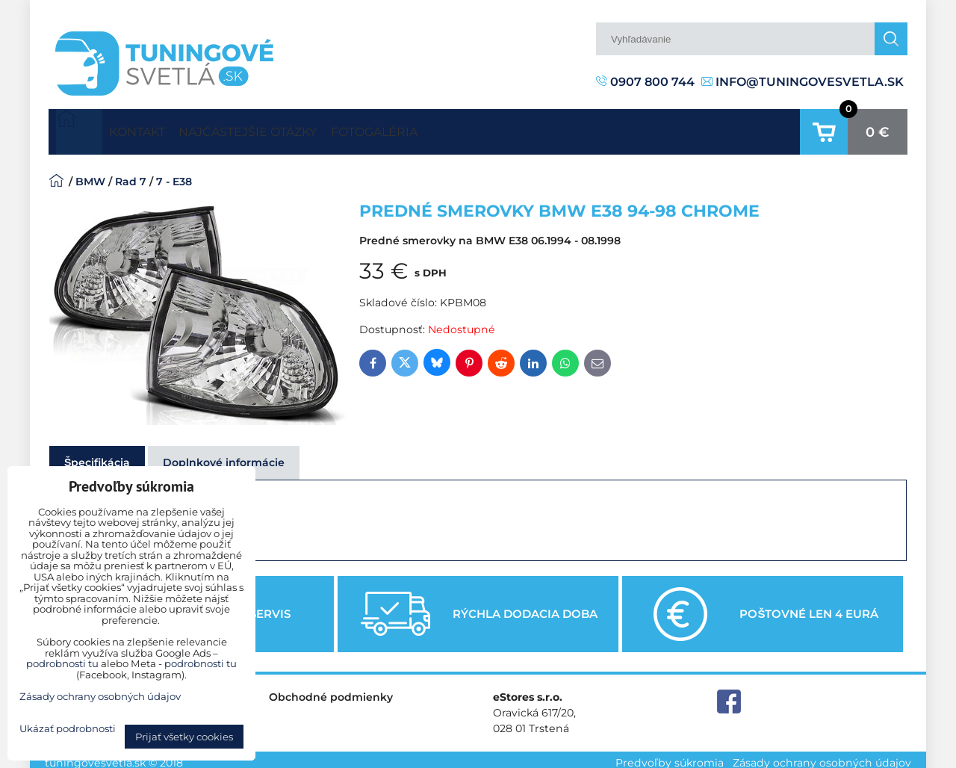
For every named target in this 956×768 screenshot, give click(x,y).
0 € (878, 128)
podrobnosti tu (62, 663)
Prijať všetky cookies (184, 737)
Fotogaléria (440, 128)
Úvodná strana (79, 128)
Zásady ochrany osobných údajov (822, 756)
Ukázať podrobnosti (67, 728)
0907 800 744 (645, 82)
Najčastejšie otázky (288, 128)
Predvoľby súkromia (669, 756)
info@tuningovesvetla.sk (802, 82)
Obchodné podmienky (331, 690)
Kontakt (150, 128)
